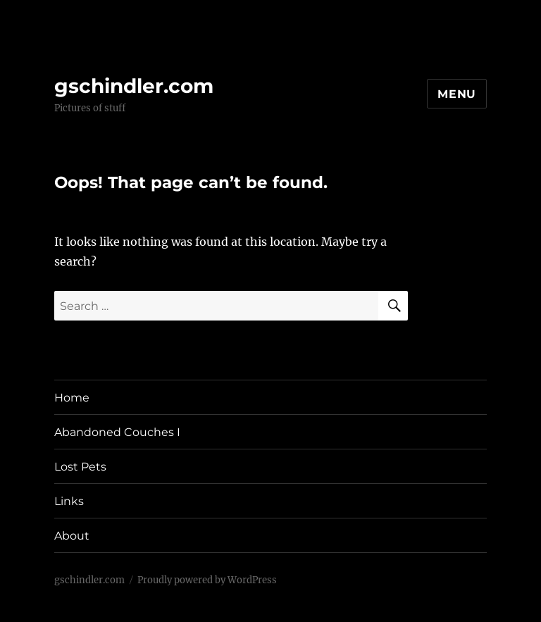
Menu (456, 94)
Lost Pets (80, 466)
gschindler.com (133, 86)
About (71, 535)
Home (71, 397)
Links (69, 501)
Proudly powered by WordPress (207, 580)
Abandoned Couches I (117, 432)
